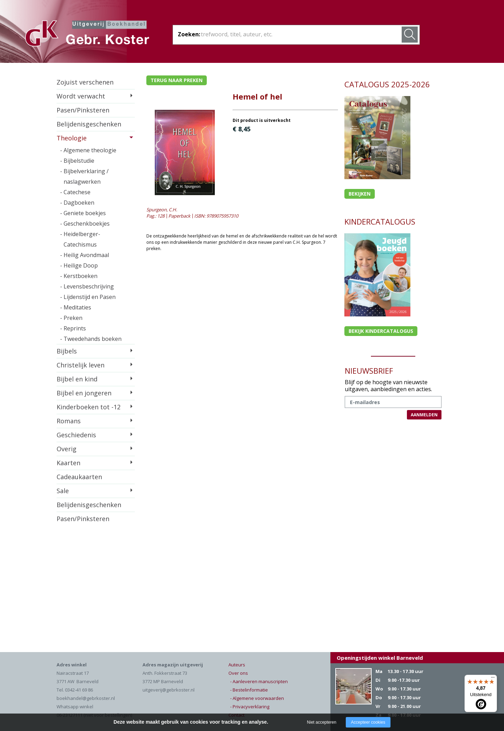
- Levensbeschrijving (87, 286)
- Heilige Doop (79, 265)
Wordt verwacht (81, 96)
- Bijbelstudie (77, 161)
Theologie (72, 138)
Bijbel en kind (77, 379)
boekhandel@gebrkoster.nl (86, 698)
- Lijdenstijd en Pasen (88, 297)
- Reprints (73, 328)
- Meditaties (75, 307)
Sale (63, 491)
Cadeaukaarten (79, 477)
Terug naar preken (177, 80)
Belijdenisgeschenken (89, 124)
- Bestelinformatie (249, 690)
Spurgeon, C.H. (161, 209)
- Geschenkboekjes (85, 223)
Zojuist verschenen (85, 82)
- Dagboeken (77, 202)
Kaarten (68, 463)
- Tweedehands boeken (91, 339)
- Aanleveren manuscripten (259, 681)
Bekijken (360, 193)
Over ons (238, 673)
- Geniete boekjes (83, 213)
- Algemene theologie (88, 150)
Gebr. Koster (87, 34)
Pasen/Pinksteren (83, 110)
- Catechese (75, 192)
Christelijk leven (80, 365)
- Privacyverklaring (249, 706)
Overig (66, 449)
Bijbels (67, 351)
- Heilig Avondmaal (84, 255)
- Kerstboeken (78, 276)
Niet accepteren (321, 722)
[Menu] (493, 679)
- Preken (71, 318)
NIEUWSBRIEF (369, 370)
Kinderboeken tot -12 (88, 407)
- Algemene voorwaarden (257, 698)
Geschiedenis (76, 435)
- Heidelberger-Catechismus (80, 239)
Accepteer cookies (368, 722)
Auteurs (236, 664)
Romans (69, 421)
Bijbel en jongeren (84, 393)
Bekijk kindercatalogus (381, 331)
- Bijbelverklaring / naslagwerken (84, 176)
